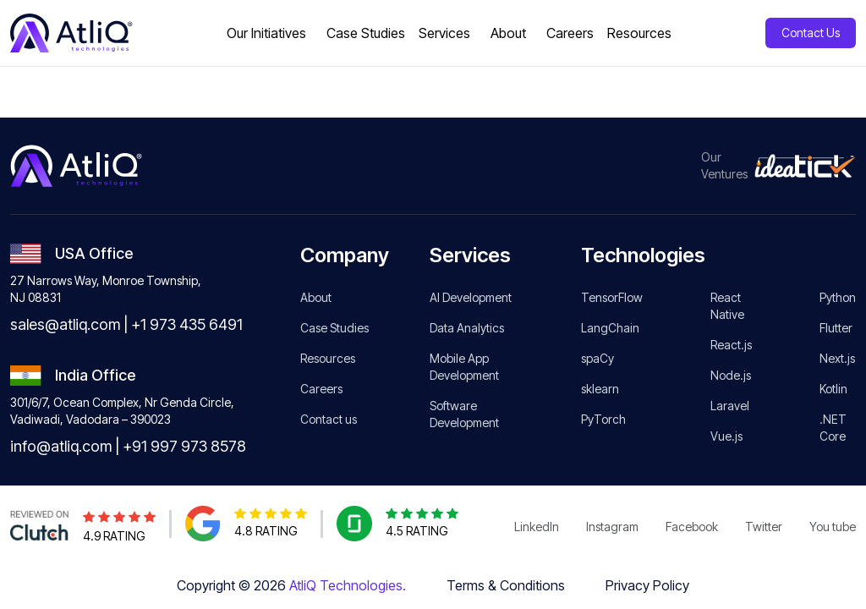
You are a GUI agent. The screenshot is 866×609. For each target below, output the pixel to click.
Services (444, 33)
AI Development (471, 297)
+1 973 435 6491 (187, 324)
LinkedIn (536, 526)
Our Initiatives (266, 33)
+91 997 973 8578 (184, 446)
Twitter (763, 526)
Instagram (612, 526)
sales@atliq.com (65, 324)
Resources (327, 358)
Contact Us (810, 32)
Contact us (328, 419)
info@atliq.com (61, 446)
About (508, 33)
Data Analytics (467, 328)
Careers (321, 388)
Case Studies (334, 328)
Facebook (692, 526)
